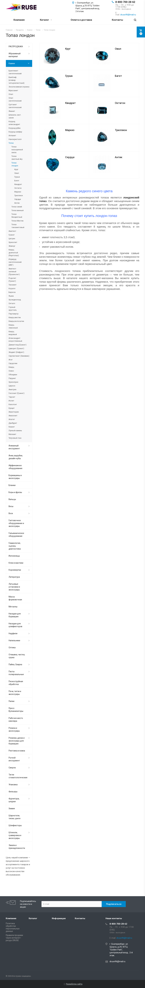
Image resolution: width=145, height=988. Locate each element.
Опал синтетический (15, 99)
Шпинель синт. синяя (15, 116)
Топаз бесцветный (16, 215)
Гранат (12, 235)
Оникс (11, 371)
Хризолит (13, 242)
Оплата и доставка (81, 20)
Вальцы (12, 499)
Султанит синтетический (15, 105)
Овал (118, 48)
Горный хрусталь (13, 308)
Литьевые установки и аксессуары (14, 587)
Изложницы (14, 556)
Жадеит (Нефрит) (16, 352)
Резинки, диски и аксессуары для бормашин (17, 741)
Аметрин (12, 389)
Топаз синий (16, 207)
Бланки (12, 485)
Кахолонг (13, 404)
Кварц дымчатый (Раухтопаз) (14, 253)
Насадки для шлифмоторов (15, 625)
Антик (118, 157)
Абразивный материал (15, 55)
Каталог (46, 20)
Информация (59, 918)
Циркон (12, 386)
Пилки (11, 701)
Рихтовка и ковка (17, 751)
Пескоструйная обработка (16, 682)
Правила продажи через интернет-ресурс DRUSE (14, 938)
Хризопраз (13, 382)
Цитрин (12, 238)
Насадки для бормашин (15, 615)
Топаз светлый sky (16, 157)
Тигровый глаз (15, 438)
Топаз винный (17, 210)
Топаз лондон (14, 164)
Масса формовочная (15, 598)
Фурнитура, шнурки (14, 800)
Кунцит (12, 408)
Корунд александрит (14, 122)
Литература (14, 577)
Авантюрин (14, 412)
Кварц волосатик (16, 321)
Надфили (13, 633)
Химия (12, 808)
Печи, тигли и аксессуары (15, 692)
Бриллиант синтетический (15, 72)
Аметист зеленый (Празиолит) (14, 271)
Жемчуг (12, 246)
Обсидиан (13, 374)
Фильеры (13, 791)
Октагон (120, 102)
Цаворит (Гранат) (16, 348)
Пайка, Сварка (15, 664)
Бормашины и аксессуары (15, 476)
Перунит (12, 378)
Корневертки (15, 570)
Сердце (70, 157)
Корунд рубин (15, 128)
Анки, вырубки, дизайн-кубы (16, 457)
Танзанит (13, 285)
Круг (68, 48)
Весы (11, 506)
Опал (11, 94)
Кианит (12, 427)
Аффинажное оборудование (15, 466)
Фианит (12, 111)
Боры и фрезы (15, 492)
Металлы (13, 606)
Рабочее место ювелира (16, 719)
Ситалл (12, 303)
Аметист (12, 231)
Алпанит (12, 135)
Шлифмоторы (15, 825)
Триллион (121, 130)
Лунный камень (15, 430)
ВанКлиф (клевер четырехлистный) (16, 80)
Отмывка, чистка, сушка (17, 656)
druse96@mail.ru (117, 961)
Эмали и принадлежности (17, 846)
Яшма (11, 296)
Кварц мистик (15, 317)
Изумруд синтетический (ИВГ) (15, 262)
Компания (19, 20)
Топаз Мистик (17, 221)
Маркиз (69, 130)
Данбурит (13, 423)
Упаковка (13, 784)
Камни (12, 63)
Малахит (12, 434)
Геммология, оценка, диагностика (15, 546)
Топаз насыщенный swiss (17, 150)
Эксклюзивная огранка (19, 87)
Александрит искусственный (15, 339)
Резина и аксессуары (14, 729)
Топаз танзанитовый (17, 225)
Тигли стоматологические (18, 776)
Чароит (12, 397)
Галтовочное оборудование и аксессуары (16, 523)
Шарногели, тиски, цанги (14, 817)
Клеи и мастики (16, 563)
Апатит (12, 419)
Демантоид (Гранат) (17, 345)
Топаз (11, 143)
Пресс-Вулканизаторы (16, 709)
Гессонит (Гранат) (16, 393)
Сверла (12, 767)
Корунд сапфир (15, 132)
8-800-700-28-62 (125, 1)
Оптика (12, 647)
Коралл (12, 288)
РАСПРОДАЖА (16, 46)
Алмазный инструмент (14, 447)
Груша (68, 75)
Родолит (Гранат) (12, 279)
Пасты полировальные (16, 673)
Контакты (117, 20)
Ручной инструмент (14, 759)
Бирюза (12, 292)
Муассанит (13, 90)
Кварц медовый (13, 332)
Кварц (11, 367)
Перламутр (14, 314)
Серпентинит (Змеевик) (19, 356)
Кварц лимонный (13, 326)
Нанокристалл (15, 139)
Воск (11, 513)
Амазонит (13, 416)
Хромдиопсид (15, 300)
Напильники (14, 640)
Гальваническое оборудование (16, 534)
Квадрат (70, 102)
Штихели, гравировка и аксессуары (15, 835)
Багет (118, 75)
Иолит (11, 401)
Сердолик (13, 363)
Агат (11, 360)
